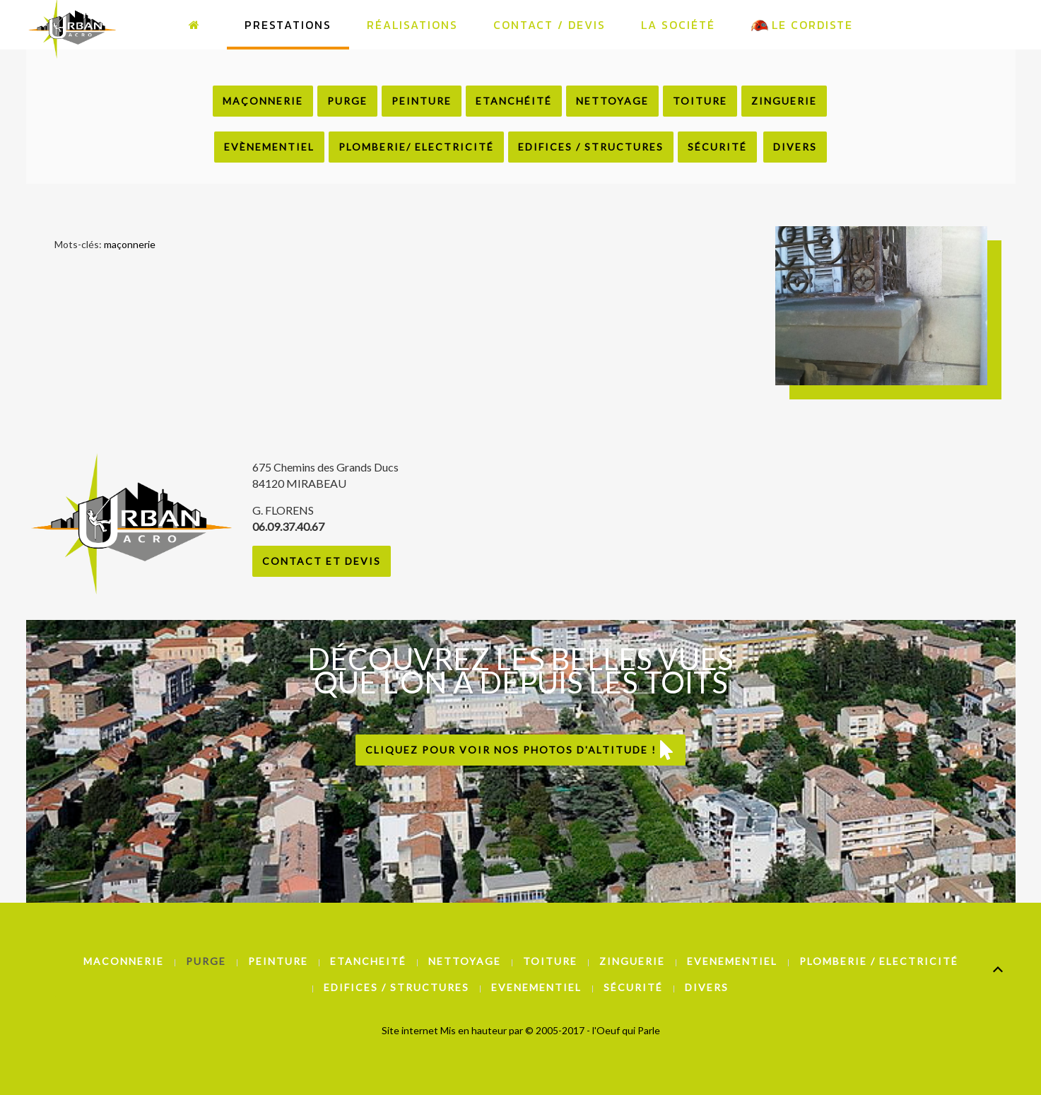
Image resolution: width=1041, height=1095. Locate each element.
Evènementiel (269, 147)
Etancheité (368, 961)
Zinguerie (784, 101)
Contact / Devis (549, 24)
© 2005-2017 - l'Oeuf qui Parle (592, 1030)
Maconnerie (123, 961)
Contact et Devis (321, 561)
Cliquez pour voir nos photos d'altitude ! (520, 750)
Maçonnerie (263, 101)
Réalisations (412, 24)
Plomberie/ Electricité (416, 147)
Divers (795, 147)
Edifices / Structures (591, 147)
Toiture (700, 101)
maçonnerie (129, 244)
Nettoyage (612, 101)
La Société (678, 24)
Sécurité (717, 147)
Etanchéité (514, 101)
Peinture (422, 101)
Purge (347, 101)
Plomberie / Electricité (878, 961)
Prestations (288, 24)
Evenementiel (732, 961)
